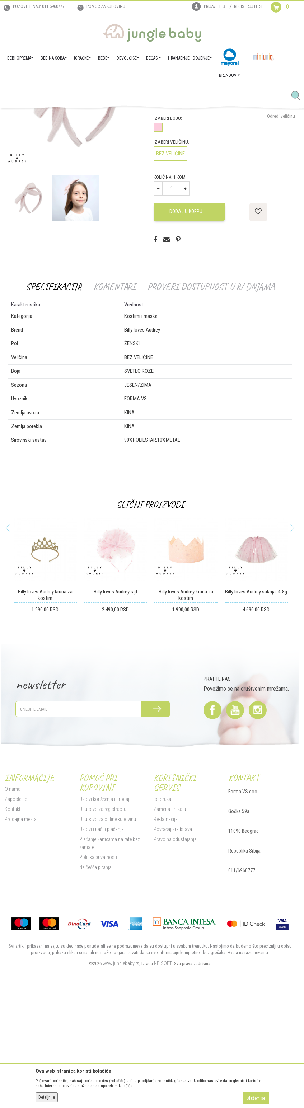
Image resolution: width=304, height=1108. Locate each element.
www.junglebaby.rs (120, 1073)
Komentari (114, 396)
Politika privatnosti (97, 967)
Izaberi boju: (167, 228)
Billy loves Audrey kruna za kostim (44, 704)
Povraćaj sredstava (172, 939)
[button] (298, 96)
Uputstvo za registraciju (101, 919)
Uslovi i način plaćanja (100, 939)
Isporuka (161, 909)
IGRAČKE (59, 118)
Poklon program (86, 118)
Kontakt (11, 919)
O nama (11, 899)
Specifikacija (53, 396)
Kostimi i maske (119, 118)
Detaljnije (46, 1097)
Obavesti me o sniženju (273, 172)
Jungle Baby (14, 118)
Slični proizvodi (149, 614)
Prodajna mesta (20, 929)
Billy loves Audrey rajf (114, 701)
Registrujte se (248, 6)
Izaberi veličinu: (170, 251)
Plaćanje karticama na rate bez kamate (108, 953)
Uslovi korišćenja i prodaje (104, 909)
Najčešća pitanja (94, 977)
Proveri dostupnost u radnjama (210, 396)
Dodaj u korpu (185, 321)
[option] (75, 209)
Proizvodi (39, 118)
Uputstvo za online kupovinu (106, 929)
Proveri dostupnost (184, 206)
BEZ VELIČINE (169, 263)
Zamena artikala (169, 919)
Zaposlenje (15, 909)
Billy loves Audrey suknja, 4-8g (255, 701)
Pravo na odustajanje (174, 949)
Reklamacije (165, 929)
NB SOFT (162, 1073)
